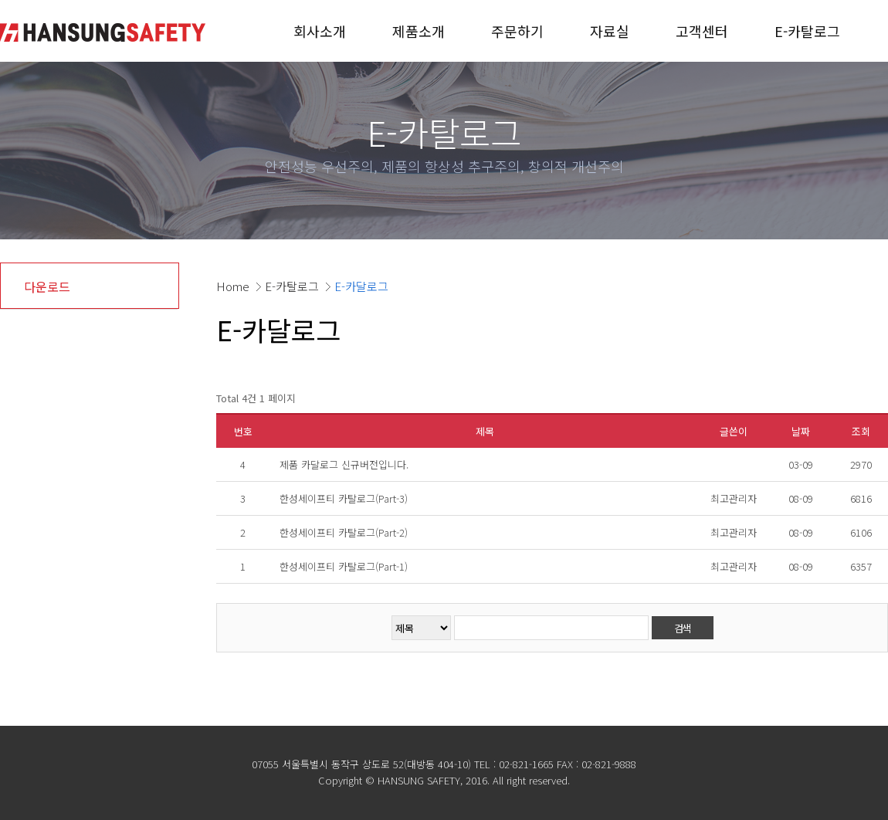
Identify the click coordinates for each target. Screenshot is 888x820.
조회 (861, 431)
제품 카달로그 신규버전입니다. (344, 464)
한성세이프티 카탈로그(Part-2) (344, 532)
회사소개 (319, 31)
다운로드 (47, 286)
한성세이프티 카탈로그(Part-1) (344, 566)
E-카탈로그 (807, 31)
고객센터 (702, 31)
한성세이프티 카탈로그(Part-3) (344, 498)
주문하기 (517, 31)
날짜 (800, 431)
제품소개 (418, 31)
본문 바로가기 (0, 0)
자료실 (609, 31)
